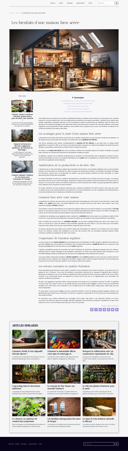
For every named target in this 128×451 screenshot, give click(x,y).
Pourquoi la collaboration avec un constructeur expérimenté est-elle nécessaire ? (98, 354)
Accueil (11, 13)
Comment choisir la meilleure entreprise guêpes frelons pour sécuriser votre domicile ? (22, 117)
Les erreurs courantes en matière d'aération (78, 111)
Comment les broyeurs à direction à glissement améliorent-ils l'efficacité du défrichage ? (22, 147)
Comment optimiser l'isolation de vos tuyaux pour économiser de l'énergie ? (22, 177)
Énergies (70, 3)
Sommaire (79, 97)
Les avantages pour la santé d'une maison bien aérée (78, 101)
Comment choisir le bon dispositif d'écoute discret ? (27, 352)
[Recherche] (105, 3)
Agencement (80, 3)
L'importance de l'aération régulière (78, 109)
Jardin (61, 3)
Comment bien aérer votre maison (78, 106)
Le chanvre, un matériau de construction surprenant (24, 420)
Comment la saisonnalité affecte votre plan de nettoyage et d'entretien (61, 354)
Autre (90, 3)
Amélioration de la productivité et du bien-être (77, 103)
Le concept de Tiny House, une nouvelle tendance (61, 387)
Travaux (52, 3)
